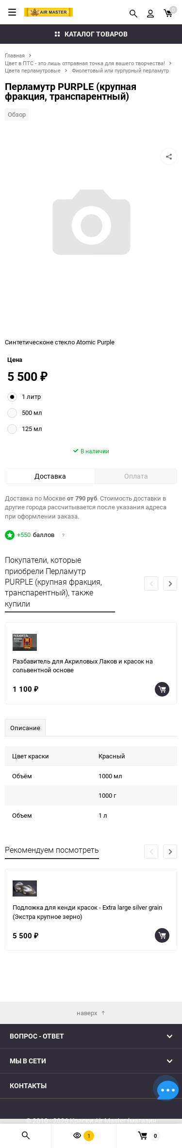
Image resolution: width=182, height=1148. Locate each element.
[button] (170, 613)
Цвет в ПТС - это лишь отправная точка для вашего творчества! (85, 63)
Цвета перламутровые (33, 70)
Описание (25, 757)
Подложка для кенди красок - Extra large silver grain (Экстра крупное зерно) (87, 941)
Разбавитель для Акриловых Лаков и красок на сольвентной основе (83, 695)
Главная (15, 55)
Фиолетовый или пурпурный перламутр (120, 70)
